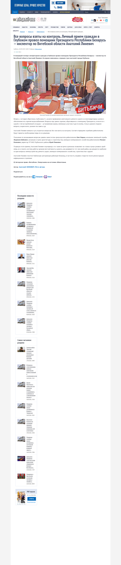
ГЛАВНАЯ (15, 12)
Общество (25, 27)
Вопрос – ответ (88, 27)
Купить (31, 499)
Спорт (46, 27)
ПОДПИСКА (22, 12)
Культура (40, 27)
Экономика (33, 27)
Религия (63, 27)
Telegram (37, 177)
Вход (99, 17)
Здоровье (69, 27)
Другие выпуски (31, 502)
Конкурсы (97, 27)
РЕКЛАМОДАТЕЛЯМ (45, 12)
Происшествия (54, 27)
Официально (16, 27)
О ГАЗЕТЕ (29, 12)
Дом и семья (78, 27)
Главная (22, 32)
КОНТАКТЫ (55, 12)
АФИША (36, 12)
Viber (47, 177)
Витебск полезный (65, 12)
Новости (30, 32)
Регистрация (105, 17)
